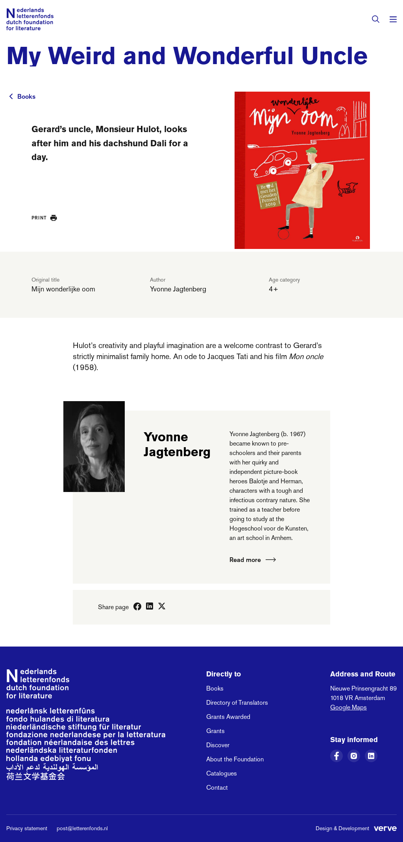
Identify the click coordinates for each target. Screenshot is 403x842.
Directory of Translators (237, 702)
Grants (215, 731)
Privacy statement (26, 828)
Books (26, 96)
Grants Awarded (228, 717)
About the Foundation (235, 759)
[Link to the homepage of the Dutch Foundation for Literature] (30, 19)
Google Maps (348, 707)
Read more (252, 559)
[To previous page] (11, 96)
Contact (217, 787)
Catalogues (221, 773)
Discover (217, 745)
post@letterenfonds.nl (82, 828)
